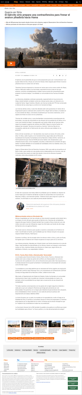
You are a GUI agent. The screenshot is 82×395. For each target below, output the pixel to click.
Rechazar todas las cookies (73, 383)
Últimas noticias (41, 352)
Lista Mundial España (45, 350)
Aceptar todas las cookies (72, 379)
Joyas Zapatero (63, 350)
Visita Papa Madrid (27, 350)
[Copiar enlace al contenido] (65, 75)
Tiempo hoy (72, 350)
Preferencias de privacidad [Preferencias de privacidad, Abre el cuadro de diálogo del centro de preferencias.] (72, 388)
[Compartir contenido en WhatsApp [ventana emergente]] (62, 75)
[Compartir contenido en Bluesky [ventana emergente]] (59, 75)
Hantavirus (17, 350)
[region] (41, 383)
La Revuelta (10, 350)
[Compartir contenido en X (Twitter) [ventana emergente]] (56, 75)
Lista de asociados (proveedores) (43, 382)
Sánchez (35, 350)
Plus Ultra (54, 350)
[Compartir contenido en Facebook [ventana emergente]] (53, 75)
